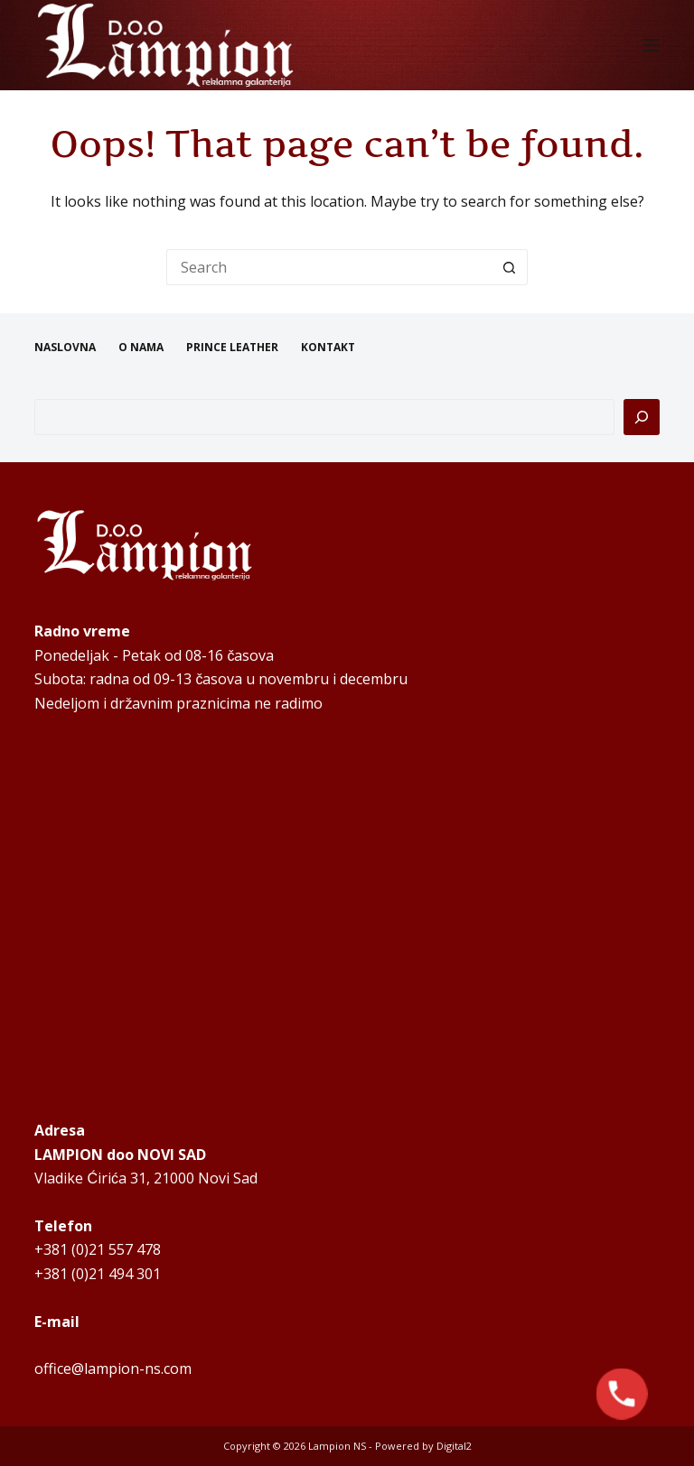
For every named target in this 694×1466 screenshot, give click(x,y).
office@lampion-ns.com (113, 1368)
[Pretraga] (642, 417)
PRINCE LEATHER (232, 347)
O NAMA (141, 347)
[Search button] (510, 267)
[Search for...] (329, 267)
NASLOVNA (65, 347)
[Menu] (651, 45)
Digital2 (454, 1445)
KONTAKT (328, 347)
